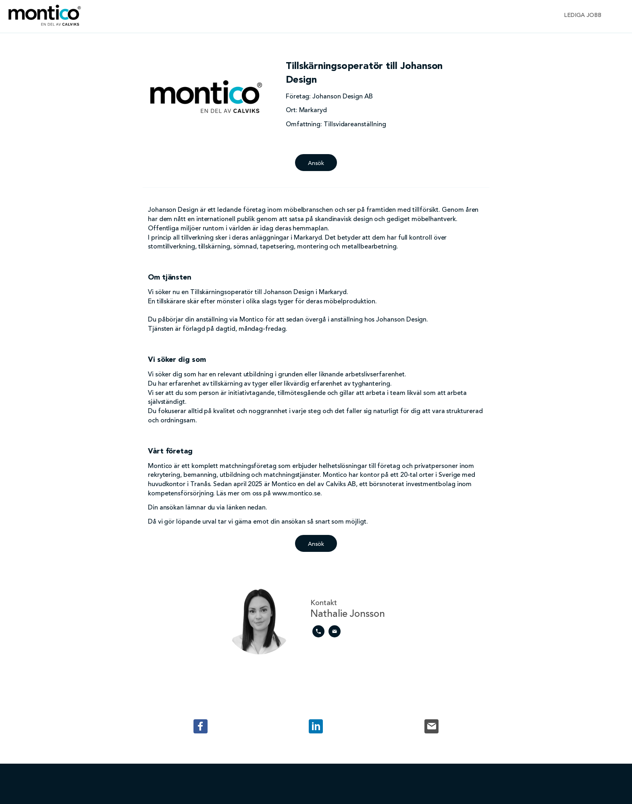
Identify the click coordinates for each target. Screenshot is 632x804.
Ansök (316, 163)
